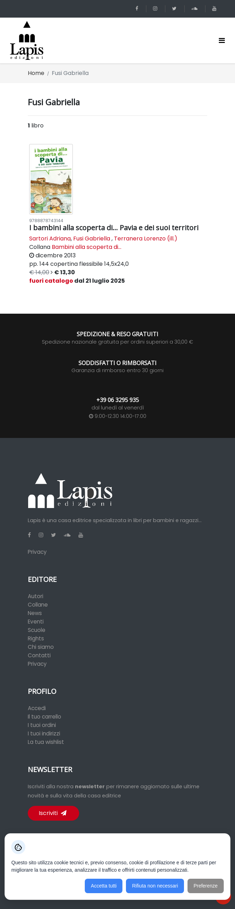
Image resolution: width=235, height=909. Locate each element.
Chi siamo (41, 647)
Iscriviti (52, 813)
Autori (35, 596)
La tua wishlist (46, 742)
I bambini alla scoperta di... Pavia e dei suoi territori (113, 227)
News (35, 613)
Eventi (36, 621)
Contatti (39, 655)
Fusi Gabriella (91, 238)
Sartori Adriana (50, 238)
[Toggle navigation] (221, 40)
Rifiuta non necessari (155, 886)
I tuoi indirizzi (44, 733)
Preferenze (205, 886)
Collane (38, 604)
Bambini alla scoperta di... (86, 247)
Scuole (36, 630)
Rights (36, 638)
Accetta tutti (103, 886)
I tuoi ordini (42, 725)
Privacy (37, 552)
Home (36, 73)
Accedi (37, 708)
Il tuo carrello (44, 716)
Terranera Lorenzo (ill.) (145, 238)
